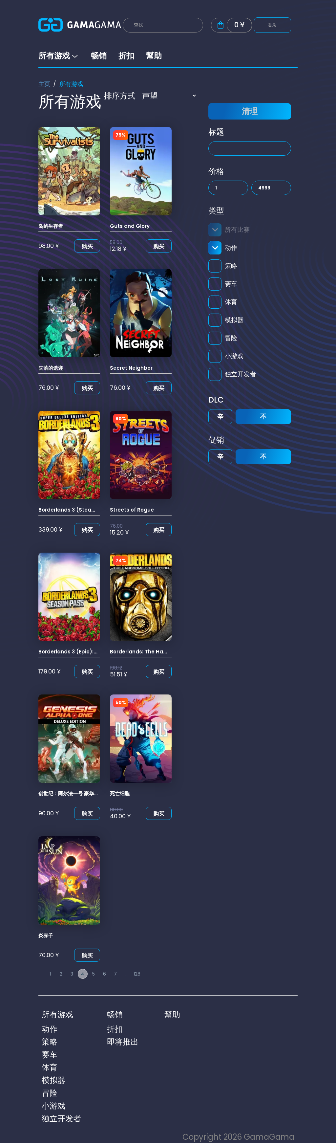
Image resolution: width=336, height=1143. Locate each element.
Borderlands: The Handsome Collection (161, 651)
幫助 (154, 55)
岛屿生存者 (50, 226)
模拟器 (234, 320)
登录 (272, 25)
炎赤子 (45, 935)
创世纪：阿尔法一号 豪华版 (68, 793)
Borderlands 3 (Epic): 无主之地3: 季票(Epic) (92, 651)
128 (137, 974)
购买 (87, 246)
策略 (231, 265)
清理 (250, 111)
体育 (231, 301)
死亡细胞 (120, 793)
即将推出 (122, 1041)
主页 (44, 84)
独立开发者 (240, 374)
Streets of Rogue (132, 509)
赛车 (231, 283)
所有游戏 (58, 55)
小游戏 (234, 356)
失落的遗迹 (50, 367)
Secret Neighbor (131, 367)
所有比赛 (237, 229)
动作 (231, 247)
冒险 (231, 338)
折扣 (126, 55)
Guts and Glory (130, 226)
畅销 (99, 55)
